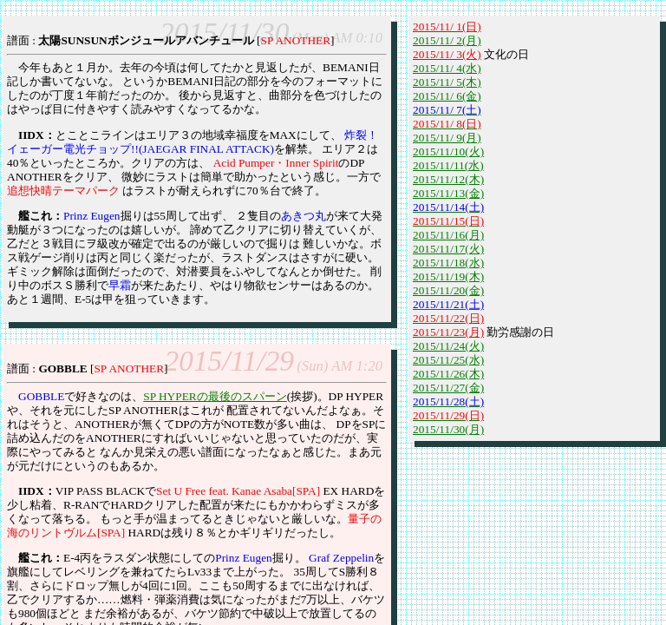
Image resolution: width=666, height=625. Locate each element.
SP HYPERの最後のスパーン (214, 396)
